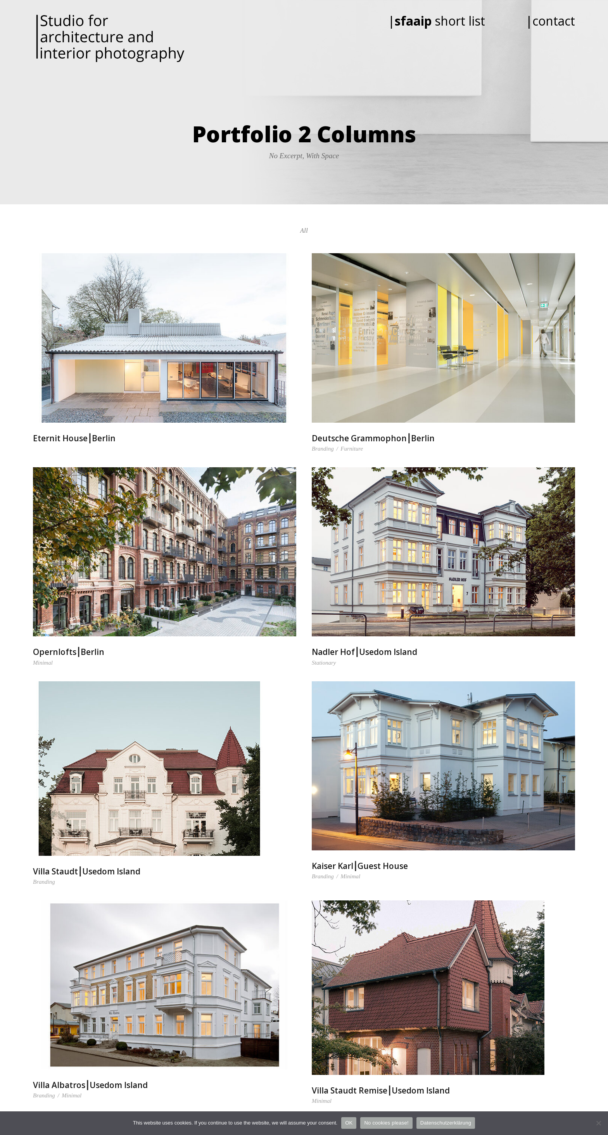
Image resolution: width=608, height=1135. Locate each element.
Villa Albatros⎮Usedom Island (90, 1085)
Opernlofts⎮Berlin (68, 651)
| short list (447, 20)
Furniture (351, 449)
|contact (550, 20)
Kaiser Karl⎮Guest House (360, 865)
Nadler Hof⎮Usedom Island (364, 651)
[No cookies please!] (598, 1123)
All (304, 230)
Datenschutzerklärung (445, 1123)
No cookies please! (386, 1123)
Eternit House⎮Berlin (74, 438)
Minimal (43, 663)
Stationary (324, 663)
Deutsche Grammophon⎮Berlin (373, 438)
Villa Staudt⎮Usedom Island (86, 871)
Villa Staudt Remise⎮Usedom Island (381, 1090)
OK (348, 1123)
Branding (323, 449)
